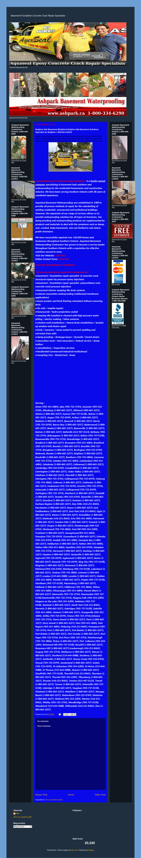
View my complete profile (22, 817)
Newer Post (41, 794)
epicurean (74, 850)
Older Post (100, 794)
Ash (17, 813)
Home (71, 794)
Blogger (91, 850)
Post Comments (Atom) (54, 800)
